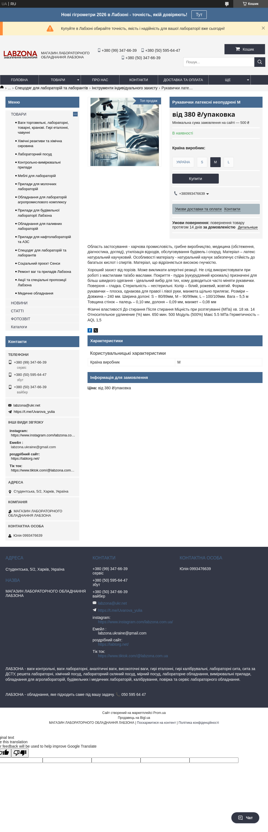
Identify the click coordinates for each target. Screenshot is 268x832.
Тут (199, 14)
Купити (195, 178)
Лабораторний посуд (35, 154)
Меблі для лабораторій (37, 176)
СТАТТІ (17, 311)
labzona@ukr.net (26, 405)
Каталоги (19, 327)
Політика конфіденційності (199, 723)
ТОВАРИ (58, 80)
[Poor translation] (20, 752)
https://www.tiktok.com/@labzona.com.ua (43, 470)
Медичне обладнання (35, 293)
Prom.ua (159, 713)
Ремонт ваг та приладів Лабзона (44, 272)
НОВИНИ (19, 303)
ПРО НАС (100, 80)
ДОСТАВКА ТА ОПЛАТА (183, 80)
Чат (245, 817)
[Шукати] (259, 62)
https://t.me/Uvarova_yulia (34, 412)
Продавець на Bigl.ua (134, 718)
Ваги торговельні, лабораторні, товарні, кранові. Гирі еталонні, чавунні (43, 128)
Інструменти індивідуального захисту (125, 88)
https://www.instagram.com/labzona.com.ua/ (43, 435)
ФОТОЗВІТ (20, 319)
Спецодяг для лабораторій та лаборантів (51, 88)
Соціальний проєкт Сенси (39, 263)
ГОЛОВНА (19, 80)
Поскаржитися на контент (156, 723)
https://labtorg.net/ (25, 458)
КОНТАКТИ (138, 80)
